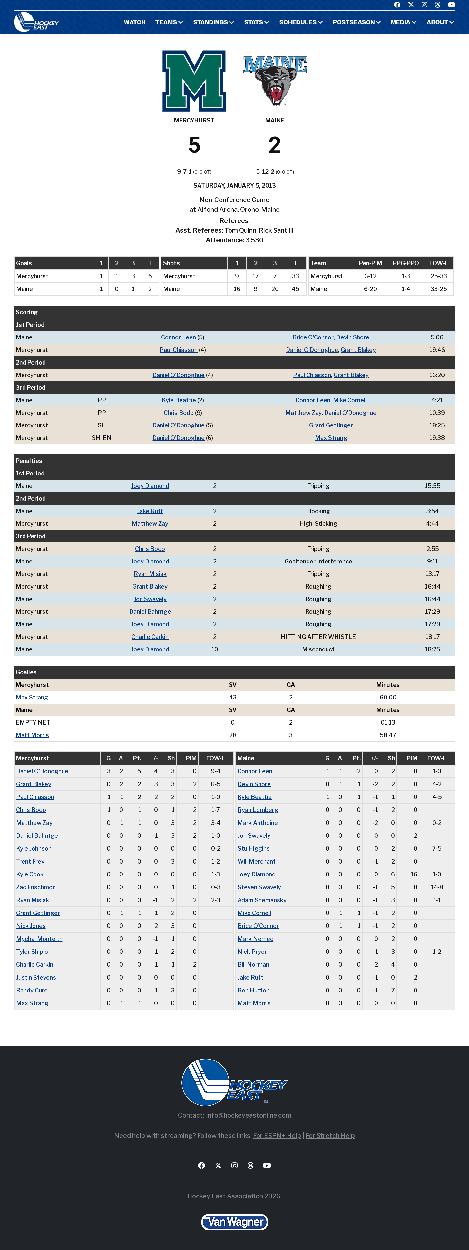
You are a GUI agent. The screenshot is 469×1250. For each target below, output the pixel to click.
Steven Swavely (259, 887)
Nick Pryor (252, 951)
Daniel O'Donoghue (312, 350)
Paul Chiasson (179, 350)
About (437, 22)
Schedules (298, 22)
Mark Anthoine (258, 822)
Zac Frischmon (36, 887)
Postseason (354, 22)
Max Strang (331, 438)
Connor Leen (178, 337)
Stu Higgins (254, 848)
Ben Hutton (253, 990)
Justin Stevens (36, 977)
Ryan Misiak (150, 574)
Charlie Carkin (150, 636)
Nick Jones (31, 926)
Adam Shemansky (262, 900)
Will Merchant (257, 861)
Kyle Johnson (34, 848)
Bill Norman (253, 964)
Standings (210, 22)
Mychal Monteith (39, 938)
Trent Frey (30, 861)
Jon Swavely (150, 599)
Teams (166, 22)
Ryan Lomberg (258, 809)
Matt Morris (32, 735)
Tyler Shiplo (32, 951)
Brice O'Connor (313, 337)
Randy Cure (32, 990)
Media (401, 22)
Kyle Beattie (179, 400)
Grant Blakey (358, 350)
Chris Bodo (179, 412)
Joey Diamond (150, 486)
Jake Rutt (150, 511)
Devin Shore (352, 337)
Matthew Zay (303, 412)
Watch (135, 22)
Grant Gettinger (331, 425)
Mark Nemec (255, 938)
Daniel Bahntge (150, 611)
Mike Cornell (349, 400)
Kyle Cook (30, 874)
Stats (253, 22)
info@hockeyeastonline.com (248, 1115)
